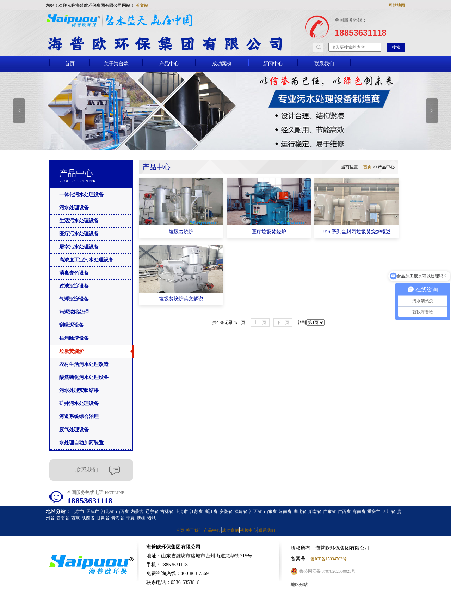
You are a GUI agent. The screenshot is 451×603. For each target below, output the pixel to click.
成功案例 (222, 63)
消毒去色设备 (74, 273)
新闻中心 (273, 63)
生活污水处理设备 (79, 220)
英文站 (142, 5)
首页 (70, 63)
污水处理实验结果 (79, 390)
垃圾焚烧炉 (71, 351)
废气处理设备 (74, 429)
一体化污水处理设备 (81, 194)
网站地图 (396, 5)
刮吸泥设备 (71, 325)
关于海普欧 (116, 63)
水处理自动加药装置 (81, 442)
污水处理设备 (74, 207)
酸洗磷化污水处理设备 (84, 377)
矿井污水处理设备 (79, 403)
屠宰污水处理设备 (79, 246)
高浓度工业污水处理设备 (86, 260)
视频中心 (248, 530)
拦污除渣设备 (74, 338)
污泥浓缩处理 (74, 312)
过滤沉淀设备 (74, 286)
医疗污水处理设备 (79, 233)
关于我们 (194, 530)
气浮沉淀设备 (74, 299)
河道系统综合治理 (79, 416)
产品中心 (169, 63)
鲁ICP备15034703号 (328, 558)
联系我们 (324, 63)
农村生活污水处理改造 (84, 364)
